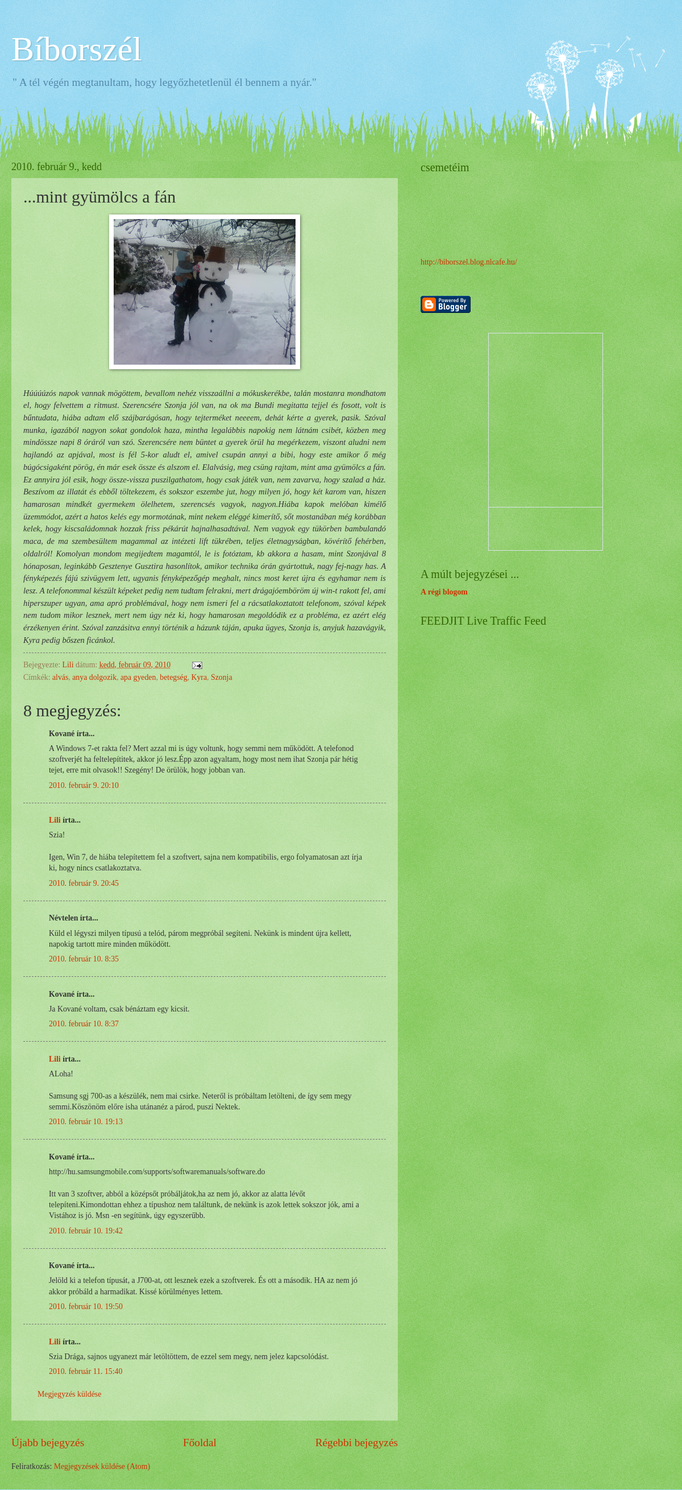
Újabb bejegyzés (47, 1442)
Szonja (221, 677)
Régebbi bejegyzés (356, 1442)
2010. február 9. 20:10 (84, 785)
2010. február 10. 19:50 (86, 1306)
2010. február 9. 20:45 (84, 883)
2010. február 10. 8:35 (84, 959)
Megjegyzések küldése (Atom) (102, 1466)
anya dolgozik (94, 677)
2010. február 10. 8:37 (84, 1024)
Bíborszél (76, 49)
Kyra (199, 677)
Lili (55, 820)
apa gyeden (138, 677)
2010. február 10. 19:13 (86, 1121)
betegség (173, 677)
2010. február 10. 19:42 (86, 1231)
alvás (60, 677)
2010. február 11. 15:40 (85, 1371)
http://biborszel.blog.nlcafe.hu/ (469, 262)
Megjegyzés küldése (69, 1394)
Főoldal (200, 1442)
